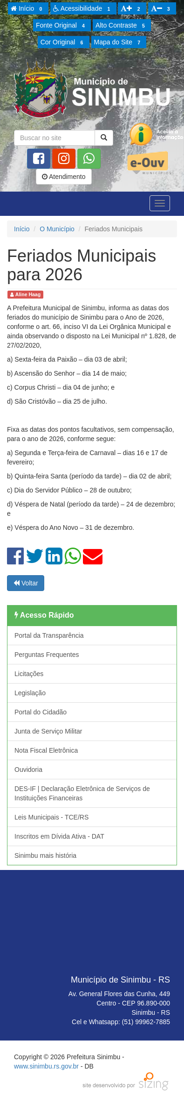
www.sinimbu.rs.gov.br (46, 1066)
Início (28, 9)
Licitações (28, 673)
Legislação (30, 693)
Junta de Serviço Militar (48, 731)
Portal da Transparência (49, 635)
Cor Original (63, 42)
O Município (57, 229)
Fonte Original (62, 25)
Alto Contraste (121, 25)
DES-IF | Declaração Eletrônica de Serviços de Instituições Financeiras (82, 793)
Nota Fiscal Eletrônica (46, 750)
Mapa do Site (118, 42)
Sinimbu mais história (45, 855)
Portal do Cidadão (40, 712)
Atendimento (64, 176)
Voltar (25, 583)
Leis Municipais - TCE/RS (51, 817)
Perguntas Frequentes (46, 654)
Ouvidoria (28, 769)
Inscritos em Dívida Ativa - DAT (59, 836)
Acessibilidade (83, 9)
